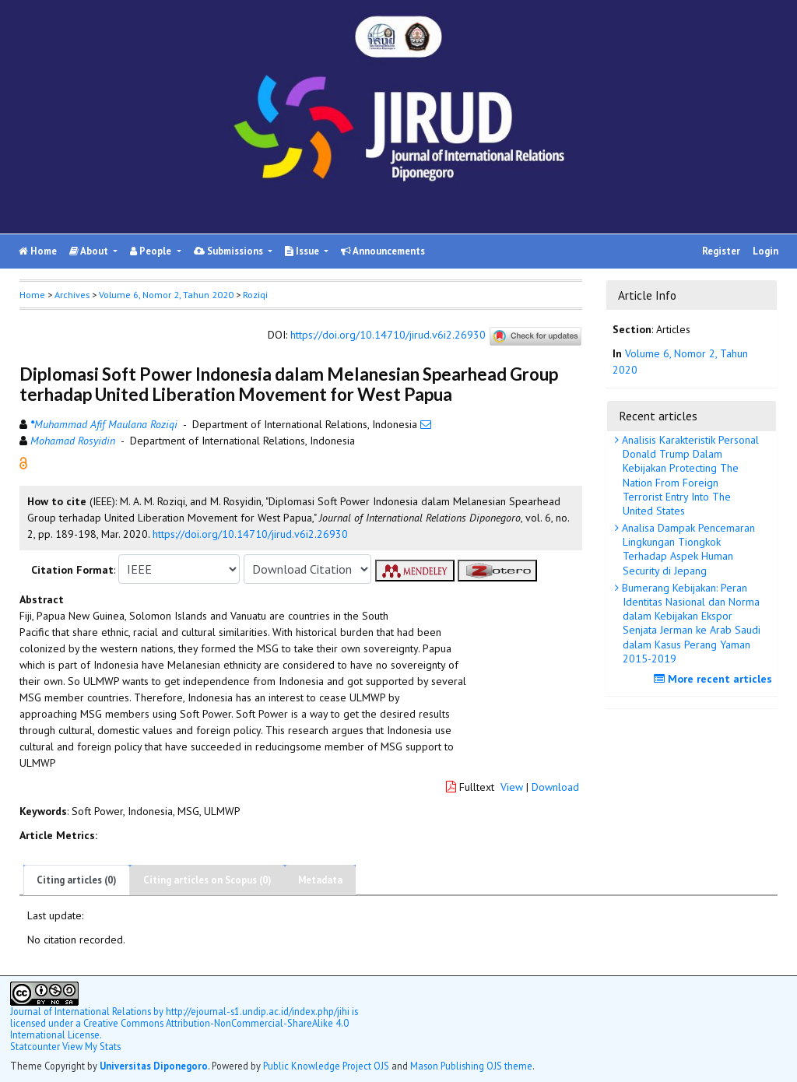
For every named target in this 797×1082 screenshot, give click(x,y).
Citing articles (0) (77, 880)
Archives (72, 294)
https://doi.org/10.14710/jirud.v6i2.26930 (388, 335)
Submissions (229, 251)
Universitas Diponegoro (154, 1065)
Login (765, 251)
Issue (303, 251)
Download (555, 787)
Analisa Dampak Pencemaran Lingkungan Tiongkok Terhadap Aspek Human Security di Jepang (687, 549)
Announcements (383, 251)
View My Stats (91, 1046)
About (90, 251)
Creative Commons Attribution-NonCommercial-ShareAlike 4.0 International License (179, 1029)
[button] (23, 462)
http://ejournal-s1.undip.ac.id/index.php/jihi (257, 1011)
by (88, 1011)
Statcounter (35, 1046)
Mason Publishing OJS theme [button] (471, 1065)
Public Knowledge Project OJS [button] (326, 1065)
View (511, 787)
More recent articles (715, 679)
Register (721, 251)
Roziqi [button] (255, 294)
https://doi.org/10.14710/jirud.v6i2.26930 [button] (250, 534)
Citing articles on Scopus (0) (207, 880)
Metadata (320, 880)
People (152, 251)
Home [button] (32, 294)
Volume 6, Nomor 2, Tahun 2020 (166, 294)
